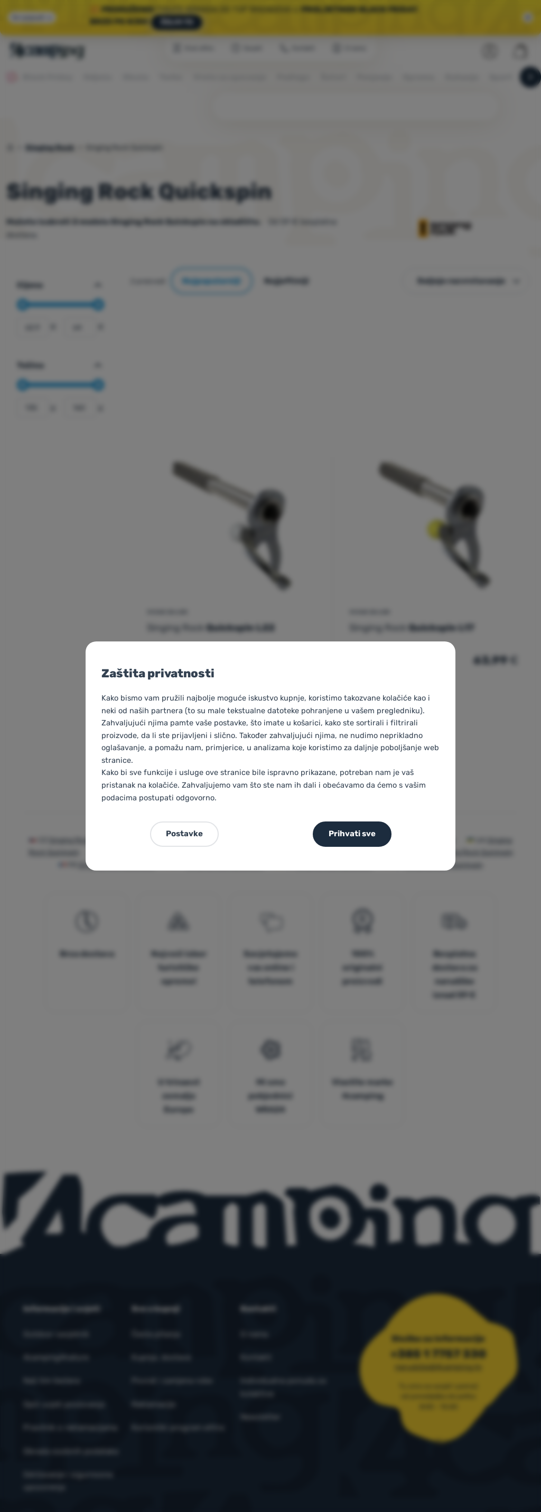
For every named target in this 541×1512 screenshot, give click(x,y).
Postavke (184, 833)
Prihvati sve (352, 833)
